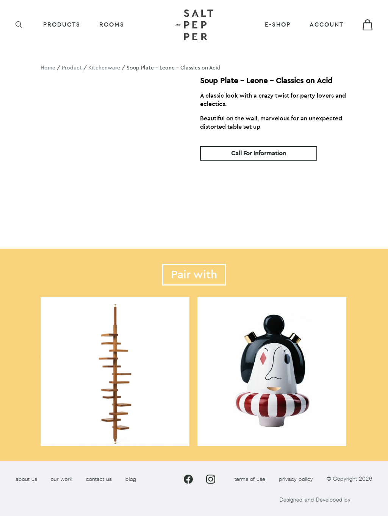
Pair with (194, 274)
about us (26, 479)
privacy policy (296, 479)
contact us (99, 479)
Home (48, 68)
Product (72, 68)
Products (61, 24)
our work (61, 479)
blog (130, 479)
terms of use (250, 479)
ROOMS (111, 24)
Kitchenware (104, 68)
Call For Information (258, 153)
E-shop (278, 24)
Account (327, 24)
